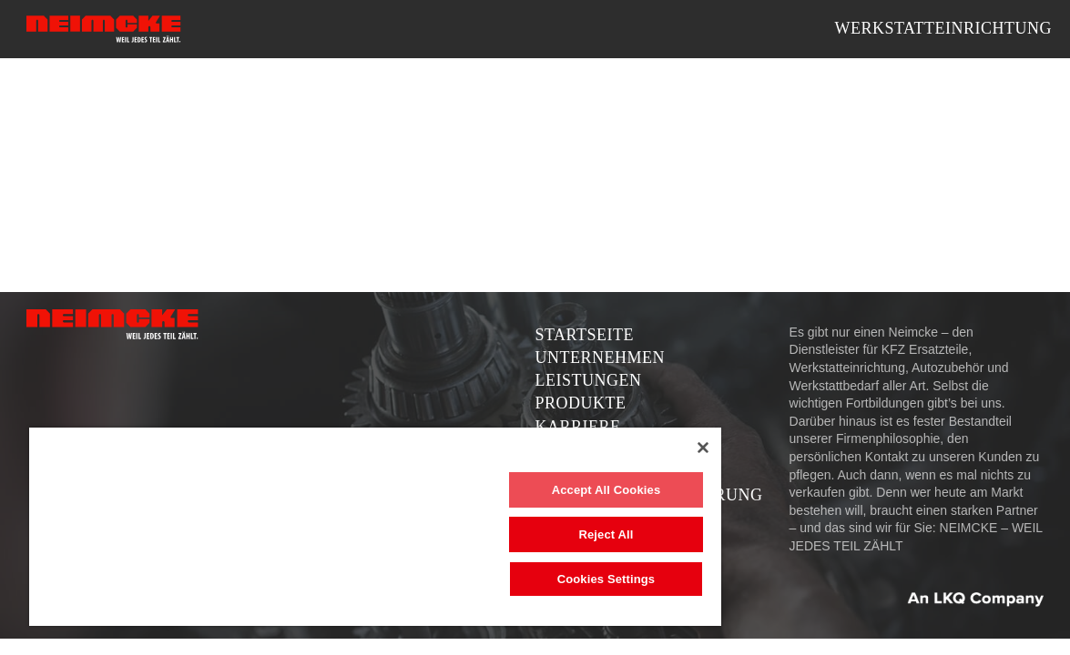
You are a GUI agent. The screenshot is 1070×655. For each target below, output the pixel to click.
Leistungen (588, 380)
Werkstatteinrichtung (943, 28)
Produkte (581, 403)
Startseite (584, 335)
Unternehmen (600, 357)
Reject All (545, 534)
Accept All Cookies (545, 490)
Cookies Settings (545, 579)
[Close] (631, 447)
